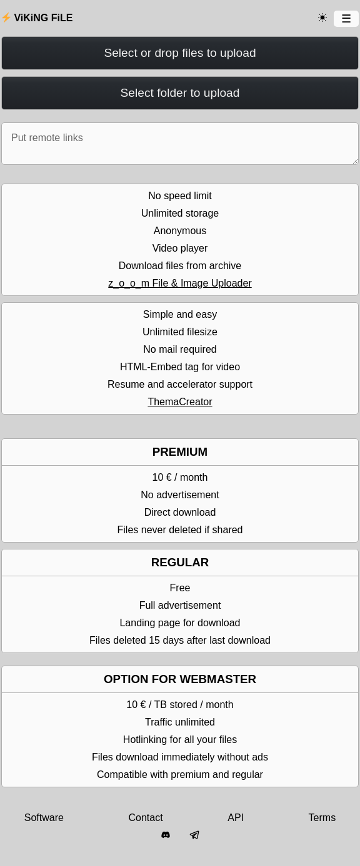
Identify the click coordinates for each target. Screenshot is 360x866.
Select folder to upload (180, 92)
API (236, 817)
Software (44, 817)
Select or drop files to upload (180, 52)
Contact (146, 817)
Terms (322, 817)
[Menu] (346, 19)
